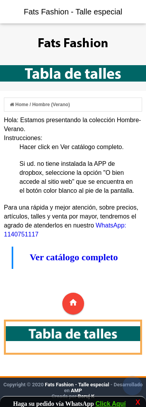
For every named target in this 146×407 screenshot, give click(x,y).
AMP (76, 390)
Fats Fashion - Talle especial (73, 11)
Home (20, 104)
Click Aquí (110, 403)
